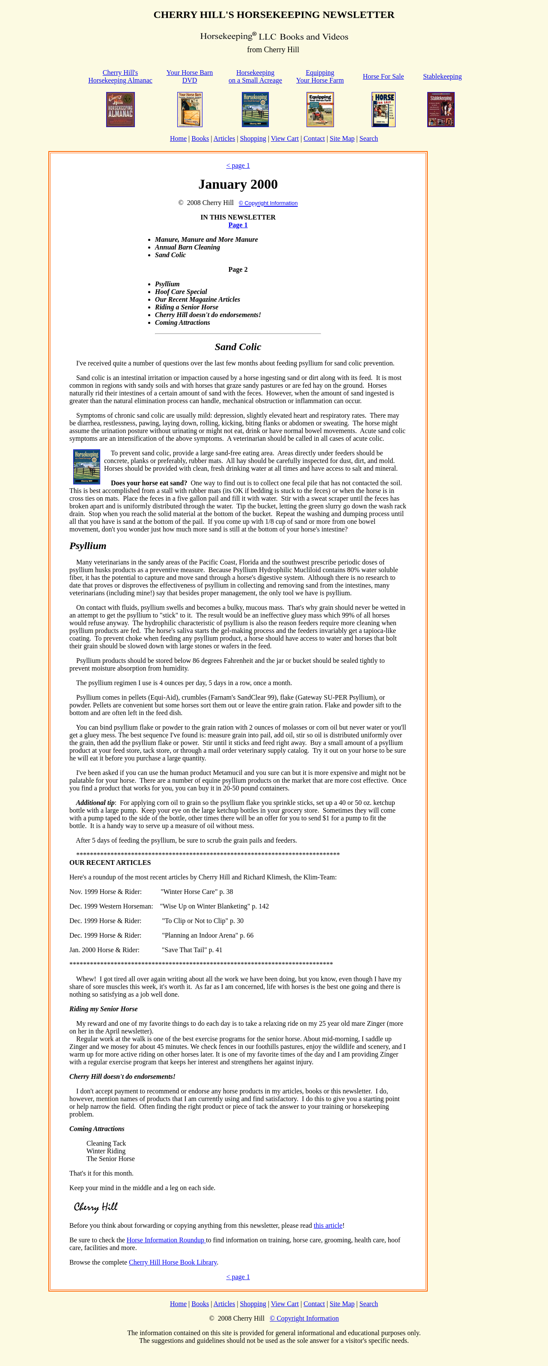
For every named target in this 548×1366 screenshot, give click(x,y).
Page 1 (238, 225)
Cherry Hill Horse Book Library (173, 1262)
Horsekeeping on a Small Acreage (255, 76)
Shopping (253, 138)
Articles (224, 138)
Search (368, 138)
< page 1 (238, 165)
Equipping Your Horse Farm (320, 76)
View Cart (285, 138)
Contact (314, 138)
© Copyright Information (304, 1318)
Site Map (342, 138)
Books (200, 138)
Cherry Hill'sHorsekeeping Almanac (120, 76)
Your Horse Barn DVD (190, 76)
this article (328, 1225)
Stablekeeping (442, 76)
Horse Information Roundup (166, 1240)
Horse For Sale (383, 76)
